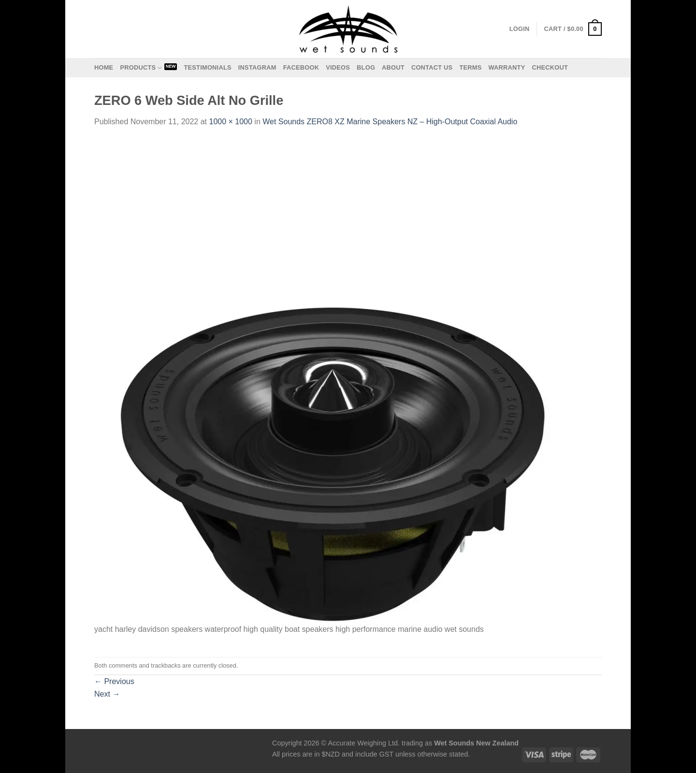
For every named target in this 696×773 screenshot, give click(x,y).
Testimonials (207, 67)
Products (141, 68)
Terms (470, 67)
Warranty (506, 67)
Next (107, 694)
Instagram (257, 67)
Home (103, 67)
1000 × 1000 (230, 121)
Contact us (432, 67)
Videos (338, 67)
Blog (366, 67)
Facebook (301, 67)
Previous (114, 681)
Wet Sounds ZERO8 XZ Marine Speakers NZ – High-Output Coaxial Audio (389, 121)
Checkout (550, 67)
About (393, 67)
